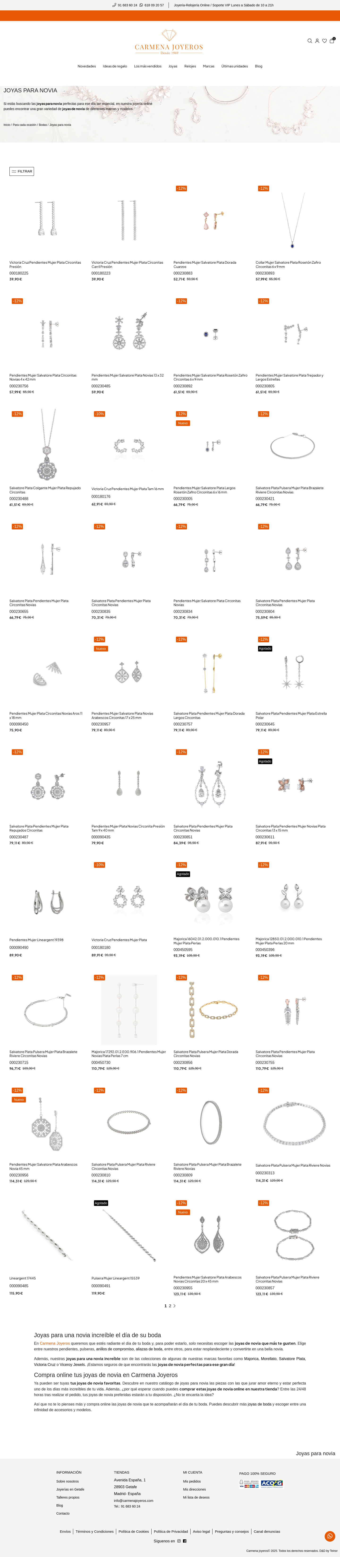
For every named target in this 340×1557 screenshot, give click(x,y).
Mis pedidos (192, 1481)
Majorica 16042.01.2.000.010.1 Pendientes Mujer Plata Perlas (206, 941)
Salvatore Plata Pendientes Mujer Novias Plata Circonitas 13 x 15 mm (291, 828)
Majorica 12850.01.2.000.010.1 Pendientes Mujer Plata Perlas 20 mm (289, 941)
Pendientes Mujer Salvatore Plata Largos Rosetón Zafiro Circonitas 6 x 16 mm (204, 490)
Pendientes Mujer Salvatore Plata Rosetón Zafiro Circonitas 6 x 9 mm (210, 377)
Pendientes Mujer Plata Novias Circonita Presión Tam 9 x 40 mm (128, 828)
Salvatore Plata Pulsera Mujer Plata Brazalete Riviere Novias (208, 1166)
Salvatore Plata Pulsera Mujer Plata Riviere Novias (293, 1165)
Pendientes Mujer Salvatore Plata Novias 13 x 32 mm (128, 377)
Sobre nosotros (67, 1481)
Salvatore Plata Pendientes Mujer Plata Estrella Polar (291, 715)
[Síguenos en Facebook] (179, 1541)
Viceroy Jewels (72, 1365)
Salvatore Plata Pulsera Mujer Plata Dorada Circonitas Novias (206, 1053)
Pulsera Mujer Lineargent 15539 (116, 1278)
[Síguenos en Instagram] (184, 1541)
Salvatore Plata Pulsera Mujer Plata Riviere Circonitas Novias (123, 1166)
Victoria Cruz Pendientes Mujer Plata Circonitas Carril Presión (127, 264)
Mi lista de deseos (196, 1497)
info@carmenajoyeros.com (133, 1501)
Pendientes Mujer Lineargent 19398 (36, 940)
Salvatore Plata (292, 1359)
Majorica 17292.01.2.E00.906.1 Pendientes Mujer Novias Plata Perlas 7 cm (129, 1053)
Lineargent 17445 (22, 1278)
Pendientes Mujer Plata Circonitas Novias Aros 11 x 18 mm (45, 715)
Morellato (268, 1359)
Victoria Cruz (44, 1365)
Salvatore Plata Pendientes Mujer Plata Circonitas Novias (38, 602)
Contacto (62, 1513)
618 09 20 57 (154, 5)
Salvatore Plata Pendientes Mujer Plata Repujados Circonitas (38, 828)
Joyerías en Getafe (70, 1489)
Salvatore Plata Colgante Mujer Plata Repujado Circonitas (45, 490)
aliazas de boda (149, 1349)
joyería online (142, 104)
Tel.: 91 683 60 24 (127, 1506)
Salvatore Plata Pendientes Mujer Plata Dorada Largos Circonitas (209, 715)
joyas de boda (260, 1404)
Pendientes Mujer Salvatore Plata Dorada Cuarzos (205, 264)
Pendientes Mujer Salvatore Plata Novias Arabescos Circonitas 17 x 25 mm (122, 715)
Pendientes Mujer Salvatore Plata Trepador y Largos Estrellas (289, 377)
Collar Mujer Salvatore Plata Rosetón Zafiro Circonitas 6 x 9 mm (288, 264)
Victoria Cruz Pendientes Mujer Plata (119, 940)
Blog (59, 1505)
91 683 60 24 (127, 5)
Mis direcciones (194, 1489)
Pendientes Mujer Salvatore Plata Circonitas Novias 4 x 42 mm (42, 377)
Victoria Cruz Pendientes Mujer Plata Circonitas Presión (45, 264)
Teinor (334, 1551)
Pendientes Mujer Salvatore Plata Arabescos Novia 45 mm (43, 1166)
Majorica (251, 1359)
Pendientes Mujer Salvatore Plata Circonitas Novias (207, 602)
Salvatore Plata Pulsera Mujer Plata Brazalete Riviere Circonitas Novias (290, 490)
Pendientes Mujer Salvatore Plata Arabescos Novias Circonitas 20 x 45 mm (208, 1279)
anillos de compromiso (115, 1349)
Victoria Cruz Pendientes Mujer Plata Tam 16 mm (128, 489)
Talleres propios (67, 1497)
